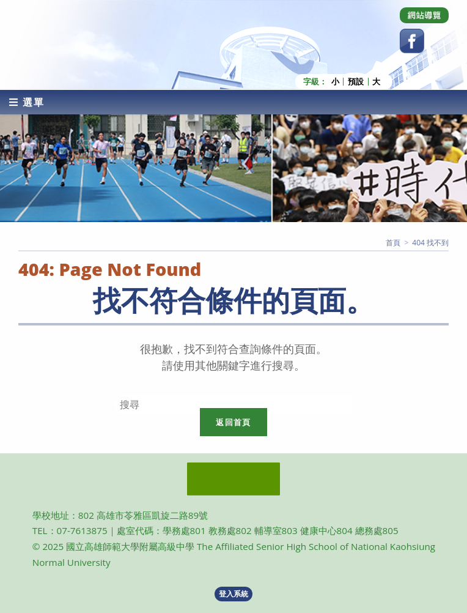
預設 (356, 82)
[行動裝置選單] (27, 102)
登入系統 (233, 594)
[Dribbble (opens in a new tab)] (424, 15)
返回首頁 (233, 422)
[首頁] (393, 242)
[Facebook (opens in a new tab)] (412, 41)
